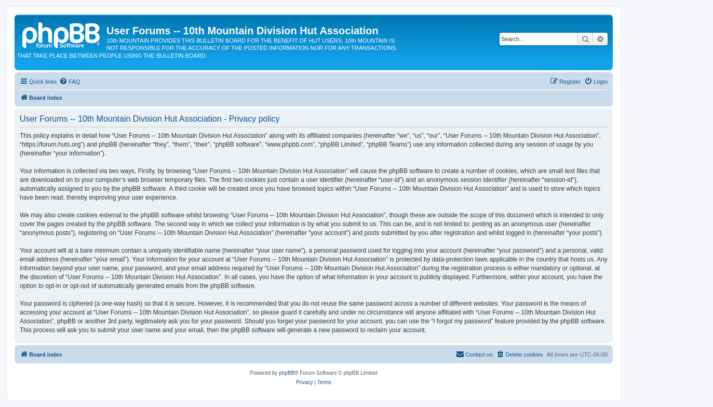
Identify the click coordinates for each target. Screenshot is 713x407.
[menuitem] (69, 81)
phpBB (286, 373)
